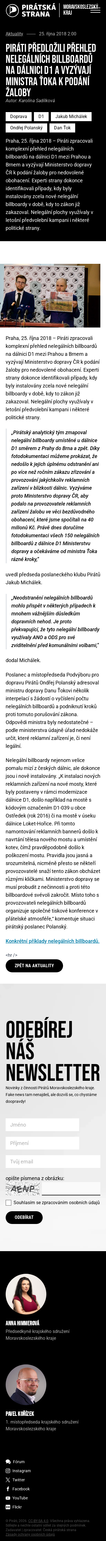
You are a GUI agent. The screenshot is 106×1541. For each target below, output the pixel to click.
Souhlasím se (57, 1202)
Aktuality (14, 34)
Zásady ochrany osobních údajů (30, 1534)
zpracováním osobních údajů (71, 1202)
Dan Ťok (62, 127)
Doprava (18, 116)
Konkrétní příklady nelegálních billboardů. (52, 941)
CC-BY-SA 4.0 (38, 1521)
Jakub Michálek (71, 116)
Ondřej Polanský (26, 127)
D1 (41, 116)
